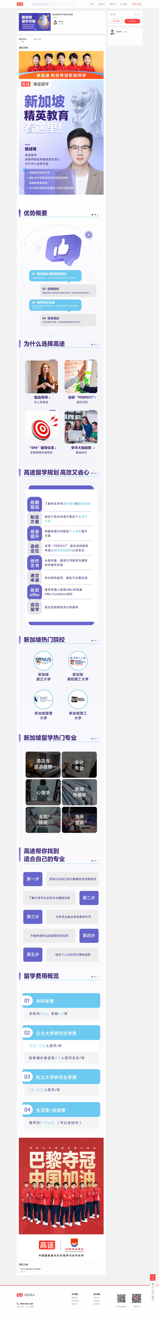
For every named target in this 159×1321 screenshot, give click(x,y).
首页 (92, 4)
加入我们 (74, 1304)
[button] (33, 29)
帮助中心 (96, 1297)
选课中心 (101, 4)
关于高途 (123, 4)
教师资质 (74, 1297)
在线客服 (96, 1304)
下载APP (112, 4)
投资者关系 (75, 1301)
